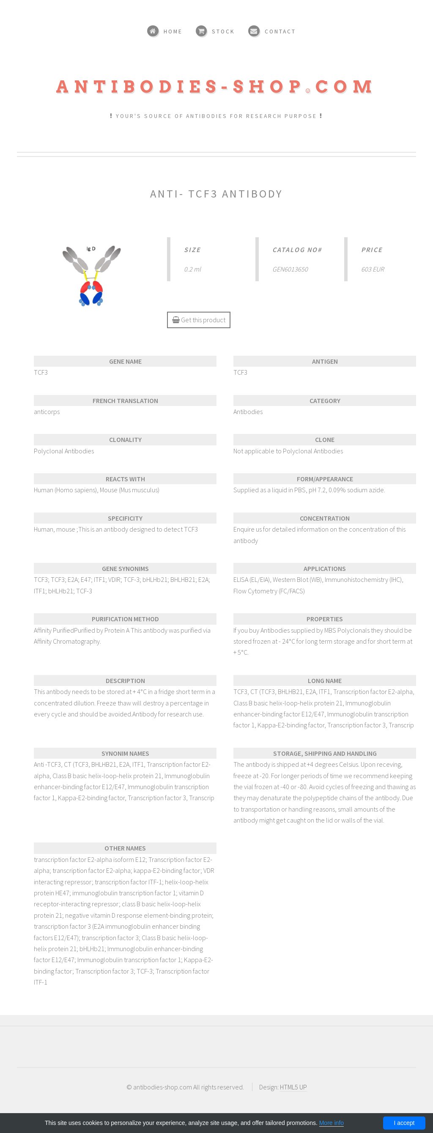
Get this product (198, 319)
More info (331, 1122)
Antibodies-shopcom (216, 87)
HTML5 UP (293, 1087)
